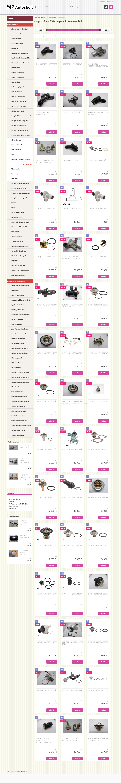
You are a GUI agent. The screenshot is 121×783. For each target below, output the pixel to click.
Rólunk (41, 7)
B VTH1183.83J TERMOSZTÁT (98, 305)
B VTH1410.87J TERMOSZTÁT (72, 353)
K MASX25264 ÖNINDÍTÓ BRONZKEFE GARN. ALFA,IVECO (25, 477)
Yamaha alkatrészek (17, 435)
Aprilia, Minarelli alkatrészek (20, 285)
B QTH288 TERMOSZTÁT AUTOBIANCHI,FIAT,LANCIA (71, 258)
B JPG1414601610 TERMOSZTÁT (42, 113)
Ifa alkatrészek (16, 82)
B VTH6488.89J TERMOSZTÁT (98, 594)
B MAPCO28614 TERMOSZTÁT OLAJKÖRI (98, 113)
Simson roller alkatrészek (19, 396)
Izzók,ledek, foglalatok (18, 87)
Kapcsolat (78, 7)
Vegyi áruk (14, 261)
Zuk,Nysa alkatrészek (18, 275)
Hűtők (13, 154)
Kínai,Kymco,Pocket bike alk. (20, 348)
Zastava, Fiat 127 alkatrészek (20, 270)
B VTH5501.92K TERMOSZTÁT (98, 498)
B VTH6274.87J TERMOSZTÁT (72, 594)
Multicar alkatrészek (17, 111)
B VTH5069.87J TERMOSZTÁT (47, 449)
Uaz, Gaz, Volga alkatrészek (19, 246)
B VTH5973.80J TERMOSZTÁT (98, 546)
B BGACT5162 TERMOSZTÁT (72, 64)
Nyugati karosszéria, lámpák (20, 183)
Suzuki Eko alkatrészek (18, 416)
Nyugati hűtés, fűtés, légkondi (20, 135)
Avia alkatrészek (16, 39)
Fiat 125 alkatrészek (17, 72)
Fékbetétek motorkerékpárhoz (20, 314)
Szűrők (13, 203)
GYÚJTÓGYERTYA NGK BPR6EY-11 (24, 447)
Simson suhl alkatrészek (18, 406)
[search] (106, 7)
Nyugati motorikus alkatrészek (20, 193)
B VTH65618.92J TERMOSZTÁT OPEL (72, 643)
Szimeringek (15, 232)
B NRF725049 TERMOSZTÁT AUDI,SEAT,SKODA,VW (45, 161)
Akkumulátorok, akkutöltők (19, 29)
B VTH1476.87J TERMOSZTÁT (47, 401)
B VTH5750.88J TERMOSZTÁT (47, 546)
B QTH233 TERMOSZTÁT (46, 257)
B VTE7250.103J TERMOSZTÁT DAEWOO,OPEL (72, 306)
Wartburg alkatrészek (18, 265)
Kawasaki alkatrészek (18, 339)
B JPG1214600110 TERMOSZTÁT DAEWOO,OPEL (98, 65)
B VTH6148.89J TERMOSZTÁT (47, 594)
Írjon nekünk (12, 509)
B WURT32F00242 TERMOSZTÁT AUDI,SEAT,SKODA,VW (43, 740)
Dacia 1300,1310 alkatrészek (20, 53)
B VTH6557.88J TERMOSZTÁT (47, 642)
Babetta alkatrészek (17, 295)
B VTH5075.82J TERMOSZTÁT (98, 449)
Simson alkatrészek (17, 392)
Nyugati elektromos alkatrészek (21, 116)
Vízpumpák (14, 179)
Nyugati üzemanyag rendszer (20, 198)
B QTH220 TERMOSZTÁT (72, 209)
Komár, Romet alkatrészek (19, 353)
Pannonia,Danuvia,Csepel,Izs (20, 372)
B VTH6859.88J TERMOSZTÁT (72, 690)
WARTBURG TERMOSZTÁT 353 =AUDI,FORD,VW (98, 739)
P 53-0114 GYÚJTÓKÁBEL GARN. (24, 522)
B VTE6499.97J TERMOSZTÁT (47, 305)
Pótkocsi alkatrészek (17, 212)
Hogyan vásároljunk (62, 7)
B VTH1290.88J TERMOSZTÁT (47, 353)
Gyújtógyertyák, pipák (18, 310)
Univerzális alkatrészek (18, 251)
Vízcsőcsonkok (15, 169)
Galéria (72, 7)
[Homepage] (35, 7)
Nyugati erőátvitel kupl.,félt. (20, 121)
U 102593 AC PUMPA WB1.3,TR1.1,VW (24, 461)
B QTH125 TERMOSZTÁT (98, 160)
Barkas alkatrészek (17, 43)
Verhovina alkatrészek (18, 430)
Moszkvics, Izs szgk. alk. (18, 106)
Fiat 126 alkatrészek (17, 77)
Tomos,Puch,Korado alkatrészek (21, 425)
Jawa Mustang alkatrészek (19, 329)
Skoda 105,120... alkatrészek (20, 222)
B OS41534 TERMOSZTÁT (72, 160)
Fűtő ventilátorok (16, 145)
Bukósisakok (15, 290)
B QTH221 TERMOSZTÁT (98, 209)
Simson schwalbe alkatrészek (20, 401)
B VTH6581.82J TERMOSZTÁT (98, 642)
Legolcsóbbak (46, 36)
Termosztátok (27, 164)
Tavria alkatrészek (16, 236)
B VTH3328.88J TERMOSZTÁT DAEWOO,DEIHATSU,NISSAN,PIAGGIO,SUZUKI (77, 402)
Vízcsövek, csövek (16, 174)
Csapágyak (14, 48)
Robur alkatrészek (17, 217)
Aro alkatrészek (16, 34)
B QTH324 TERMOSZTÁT (98, 257)
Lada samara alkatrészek (19, 101)
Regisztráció (110, 2)
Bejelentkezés (102, 2)
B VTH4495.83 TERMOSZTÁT (98, 401)
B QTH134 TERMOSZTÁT (46, 209)
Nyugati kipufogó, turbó (18, 188)
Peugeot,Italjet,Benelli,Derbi (20, 377)
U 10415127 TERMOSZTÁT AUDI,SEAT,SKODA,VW (71, 739)
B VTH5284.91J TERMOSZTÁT (47, 498)
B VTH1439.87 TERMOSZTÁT (98, 353)
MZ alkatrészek (16, 368)
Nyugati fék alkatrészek (18, 125)
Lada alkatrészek (16, 92)
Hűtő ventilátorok (16, 150)
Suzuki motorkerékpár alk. (19, 421)
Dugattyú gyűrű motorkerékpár (21, 300)
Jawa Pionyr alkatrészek (18, 334)
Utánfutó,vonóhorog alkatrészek (21, 256)
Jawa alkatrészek (16, 324)
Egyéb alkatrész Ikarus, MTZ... (20, 58)
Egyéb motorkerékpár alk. (19, 305)
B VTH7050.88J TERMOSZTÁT (98, 690)
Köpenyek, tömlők (16, 358)
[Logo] (20, 7)
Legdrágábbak (56, 36)
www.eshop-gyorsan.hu (20, 771)
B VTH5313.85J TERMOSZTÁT (72, 498)
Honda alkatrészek (17, 319)
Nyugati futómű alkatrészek (20, 130)
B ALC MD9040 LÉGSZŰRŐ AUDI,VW (24, 552)
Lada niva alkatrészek (18, 96)
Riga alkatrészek (16, 387)
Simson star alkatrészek (18, 411)
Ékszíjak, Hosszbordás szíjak (20, 63)
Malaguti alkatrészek (17, 363)
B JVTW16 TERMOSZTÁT (72, 112)
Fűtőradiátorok (16, 140)
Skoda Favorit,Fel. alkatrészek (20, 227)
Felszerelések (15, 68)
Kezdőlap (37, 17)
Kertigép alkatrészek (17, 343)
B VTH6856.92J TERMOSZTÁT (47, 690)
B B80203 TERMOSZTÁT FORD (46, 64)
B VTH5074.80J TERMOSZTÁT (72, 449)
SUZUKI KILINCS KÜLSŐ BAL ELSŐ (24, 536)
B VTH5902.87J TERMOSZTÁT (72, 546)
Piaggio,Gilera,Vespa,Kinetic (20, 382)
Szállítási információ (50, 7)
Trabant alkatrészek (17, 241)
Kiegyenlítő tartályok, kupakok (20, 159)
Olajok (13, 207)
